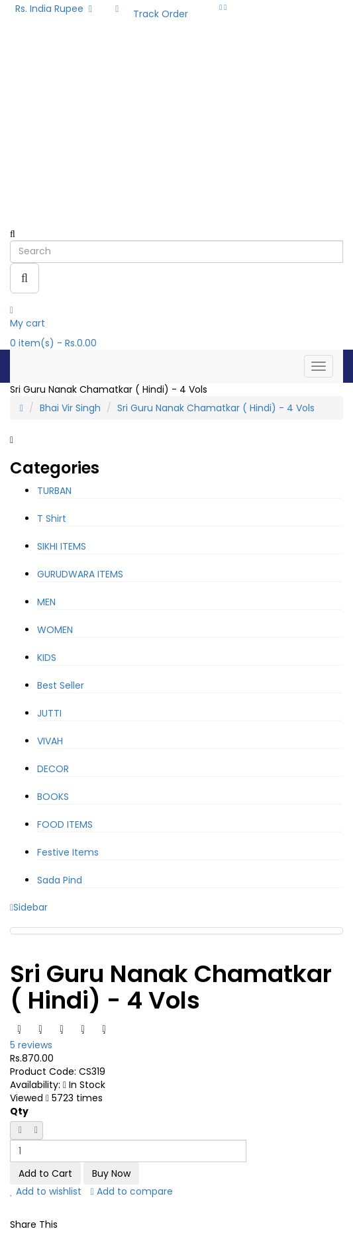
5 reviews (31, 1045)
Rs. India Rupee (53, 8)
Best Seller (60, 685)
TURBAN (54, 490)
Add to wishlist (45, 1191)
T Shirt (51, 518)
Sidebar (29, 907)
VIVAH (50, 741)
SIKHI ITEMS (61, 546)
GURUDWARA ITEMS (80, 574)
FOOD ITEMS (65, 824)
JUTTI (49, 713)
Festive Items (68, 852)
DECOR (53, 768)
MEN (46, 602)
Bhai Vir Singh (70, 408)
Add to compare (132, 1191)
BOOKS (53, 796)
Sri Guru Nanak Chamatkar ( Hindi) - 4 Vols (216, 408)
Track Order (160, 14)
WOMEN (55, 629)
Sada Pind (59, 880)
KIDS (46, 657)
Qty (19, 1111)
